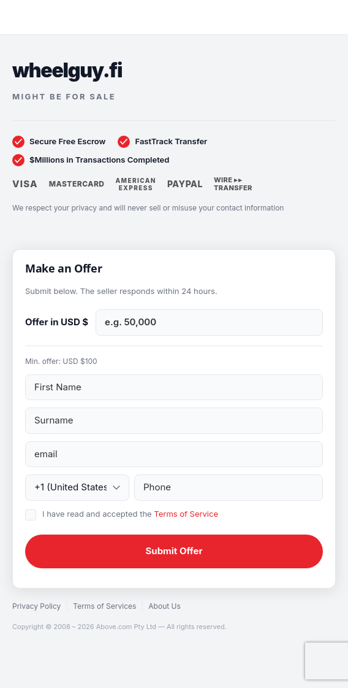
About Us (164, 606)
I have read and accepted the (130, 514)
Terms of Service (186, 514)
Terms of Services (104, 606)
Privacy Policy (36, 606)
